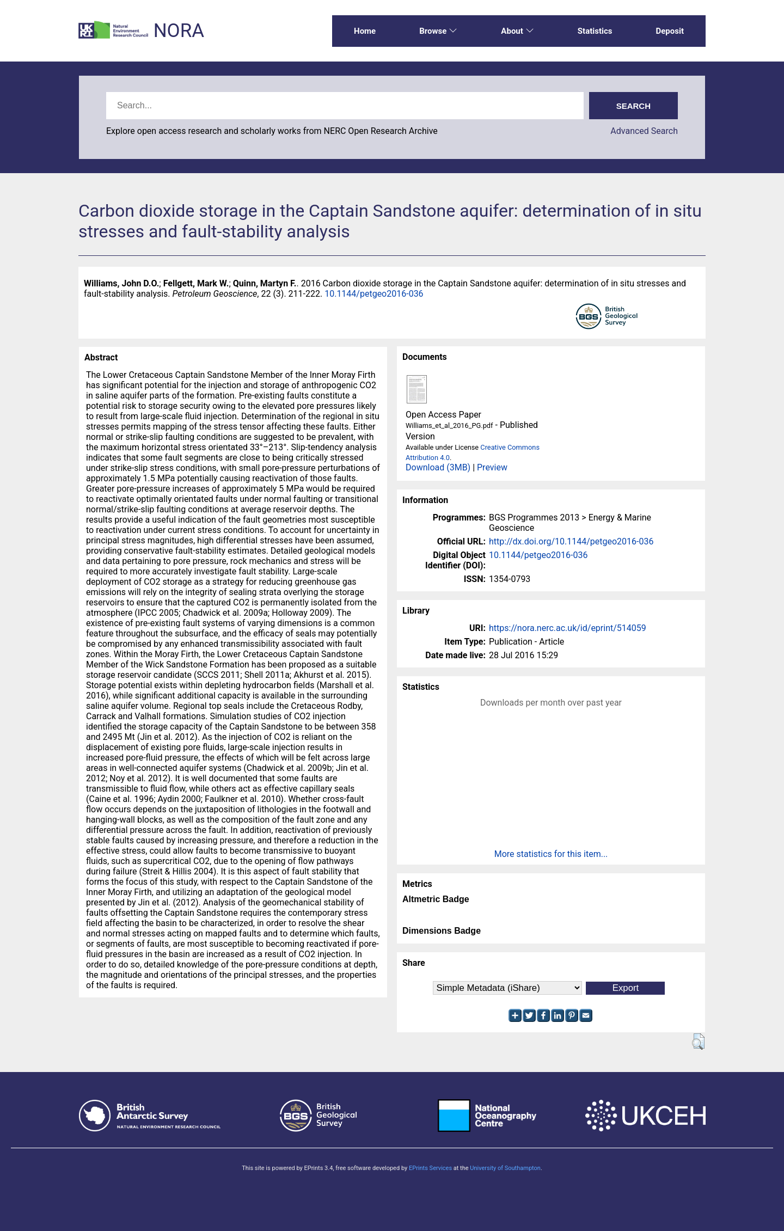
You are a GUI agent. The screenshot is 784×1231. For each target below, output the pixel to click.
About (517, 31)
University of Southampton (505, 1168)
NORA (179, 31)
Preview (492, 467)
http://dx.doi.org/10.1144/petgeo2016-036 (571, 541)
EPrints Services (430, 1168)
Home (365, 31)
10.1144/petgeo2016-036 (373, 294)
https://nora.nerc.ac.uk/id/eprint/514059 (567, 628)
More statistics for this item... (551, 854)
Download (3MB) (438, 467)
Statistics (595, 31)
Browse (438, 31)
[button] (698, 1041)
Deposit (670, 31)
